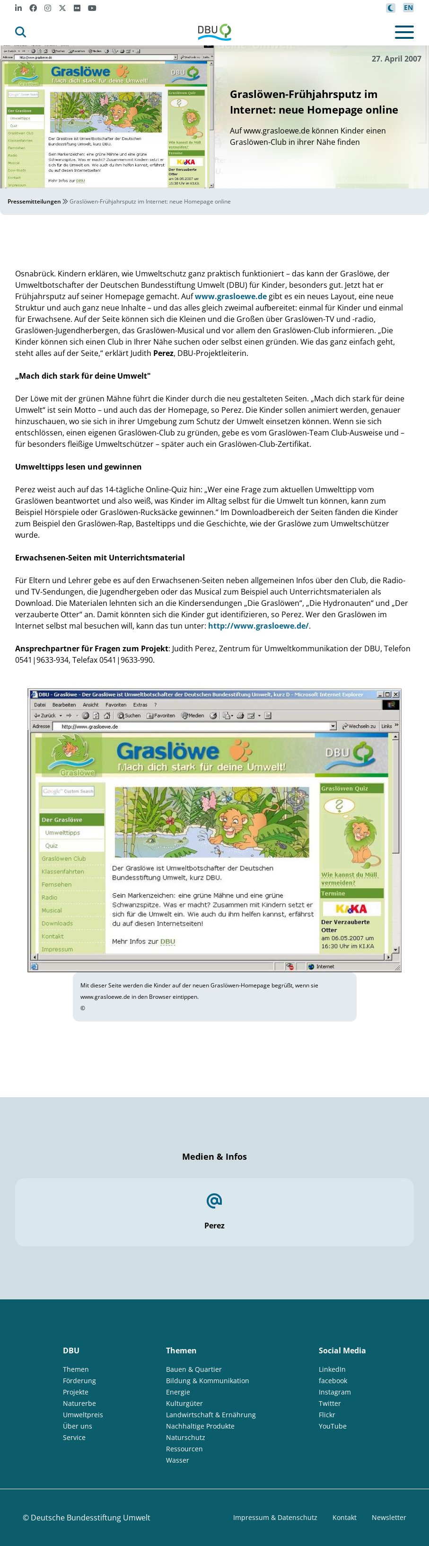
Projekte (75, 1391)
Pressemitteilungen (34, 201)
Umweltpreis (83, 1414)
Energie (178, 1391)
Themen (76, 1369)
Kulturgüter (184, 1403)
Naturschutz (185, 1437)
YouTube (333, 1426)
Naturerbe (79, 1403)
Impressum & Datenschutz (275, 1517)
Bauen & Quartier (194, 1369)
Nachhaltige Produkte (200, 1426)
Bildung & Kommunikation (207, 1380)
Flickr (327, 1414)
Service (74, 1437)
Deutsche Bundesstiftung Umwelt (90, 1517)
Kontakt (345, 1517)
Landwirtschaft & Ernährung (211, 1414)
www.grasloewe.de (231, 296)
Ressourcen (184, 1448)
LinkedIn (332, 1369)
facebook (333, 1380)
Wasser (177, 1460)
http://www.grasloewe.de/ (258, 626)
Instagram (335, 1391)
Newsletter (389, 1517)
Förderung (79, 1380)
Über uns (77, 1426)
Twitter (330, 1403)
